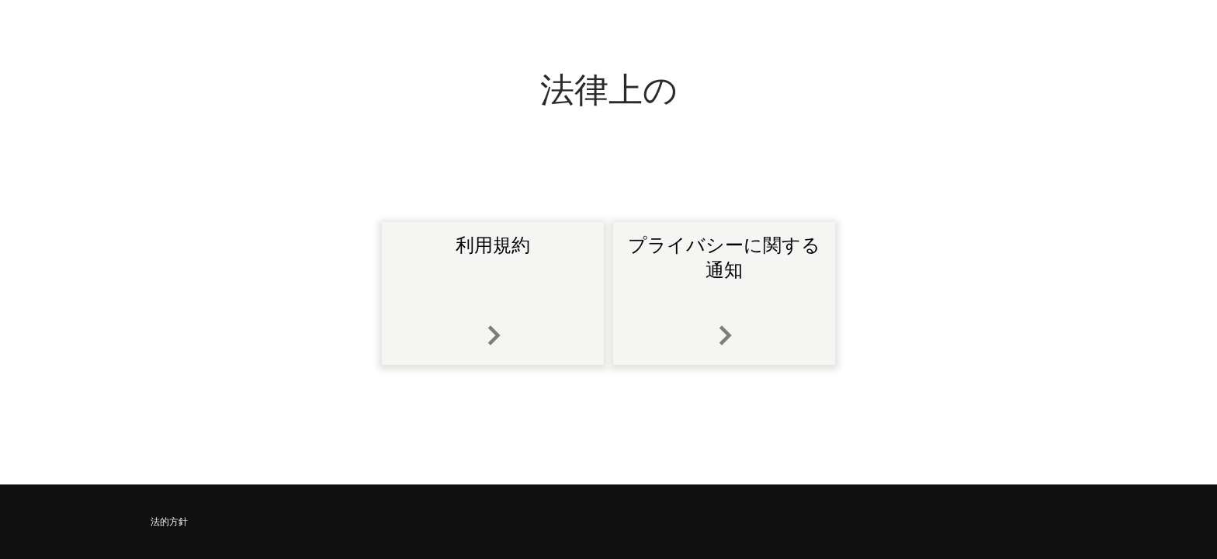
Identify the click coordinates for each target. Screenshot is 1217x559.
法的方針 (169, 521)
